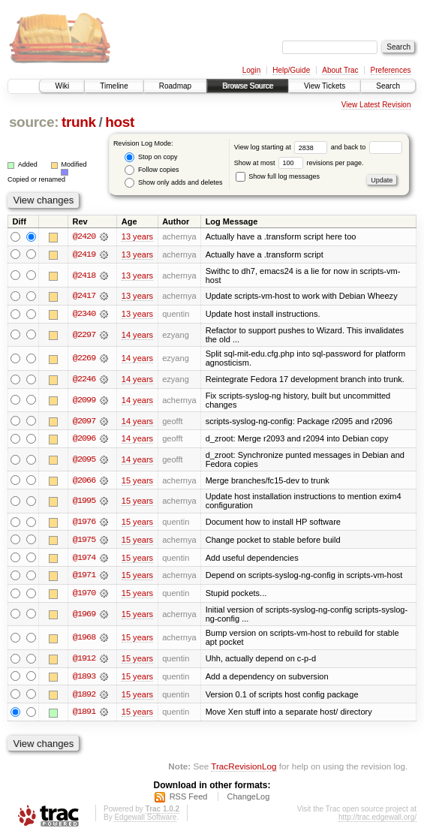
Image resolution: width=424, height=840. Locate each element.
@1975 (84, 541)
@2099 (84, 401)
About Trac (340, 70)
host (119, 122)
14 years (137, 335)
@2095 (84, 461)
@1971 (84, 577)
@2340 (84, 315)
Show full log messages (278, 176)
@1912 (84, 661)
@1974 (84, 559)
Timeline (114, 86)
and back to (366, 147)
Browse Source (247, 86)
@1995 (84, 502)
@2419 (84, 254)
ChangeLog (248, 799)
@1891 (84, 715)
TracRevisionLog (243, 769)
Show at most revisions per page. (299, 163)
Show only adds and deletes (173, 183)
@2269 (84, 359)
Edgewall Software (145, 820)
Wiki (62, 86)
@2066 (84, 481)
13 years (137, 236)
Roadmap (175, 86)
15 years (137, 481)
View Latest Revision (376, 105)
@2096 (84, 440)
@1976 (84, 523)
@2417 (84, 297)
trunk (79, 122)
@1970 (84, 595)
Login (251, 70)
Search (388, 86)
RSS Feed (189, 799)
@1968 (84, 640)
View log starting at (282, 147)
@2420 (84, 236)
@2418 (84, 275)
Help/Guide (291, 70)
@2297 (84, 336)
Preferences (391, 70)
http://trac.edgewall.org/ (377, 820)
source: (34, 122)
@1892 (84, 697)
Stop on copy (151, 157)
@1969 (84, 616)
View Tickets (324, 86)
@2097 (84, 422)
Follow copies (152, 170)
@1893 (84, 679)
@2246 (84, 380)
